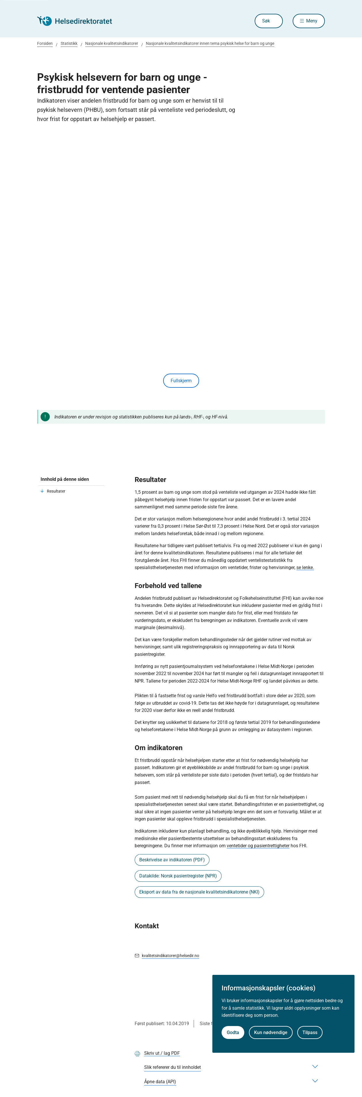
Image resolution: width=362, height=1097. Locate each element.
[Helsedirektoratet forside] (78, 21)
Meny (311, 21)
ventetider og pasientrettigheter (258, 845)
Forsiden (45, 43)
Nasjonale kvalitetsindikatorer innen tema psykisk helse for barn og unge (210, 43)
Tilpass (309, 1032)
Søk (266, 21)
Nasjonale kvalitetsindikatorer (111, 43)
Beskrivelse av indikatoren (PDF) (172, 859)
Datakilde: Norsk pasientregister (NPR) (178, 876)
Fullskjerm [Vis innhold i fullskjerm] (181, 380)
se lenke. (305, 567)
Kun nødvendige (270, 1032)
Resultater (56, 491)
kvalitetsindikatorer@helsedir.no (170, 955)
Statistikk (69, 43)
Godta (233, 1032)
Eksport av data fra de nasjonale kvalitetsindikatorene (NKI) (199, 892)
